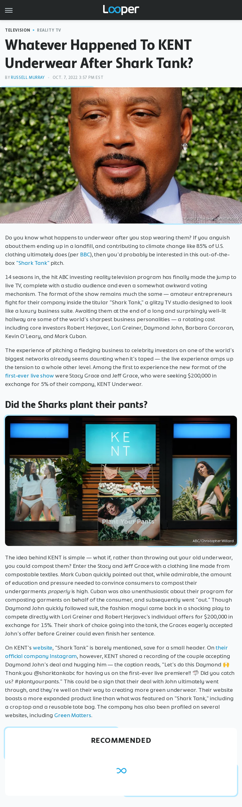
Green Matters (72, 715)
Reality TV (49, 30)
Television (17, 30)
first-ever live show (29, 375)
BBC (85, 254)
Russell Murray (28, 77)
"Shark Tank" (33, 263)
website (42, 647)
